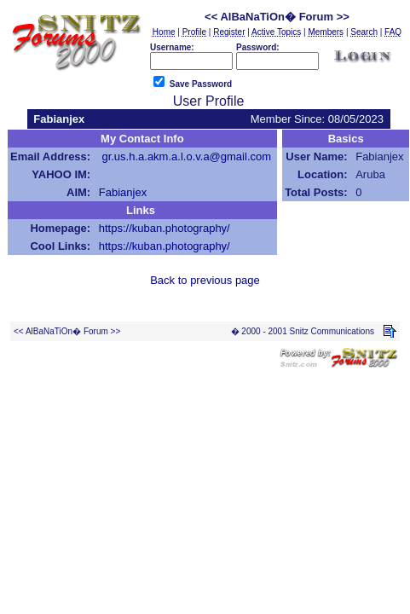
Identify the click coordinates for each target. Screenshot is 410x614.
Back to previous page (205, 280)
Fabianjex (123, 192)
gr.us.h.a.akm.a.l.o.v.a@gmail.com (186, 156)
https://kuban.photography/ (164, 228)
